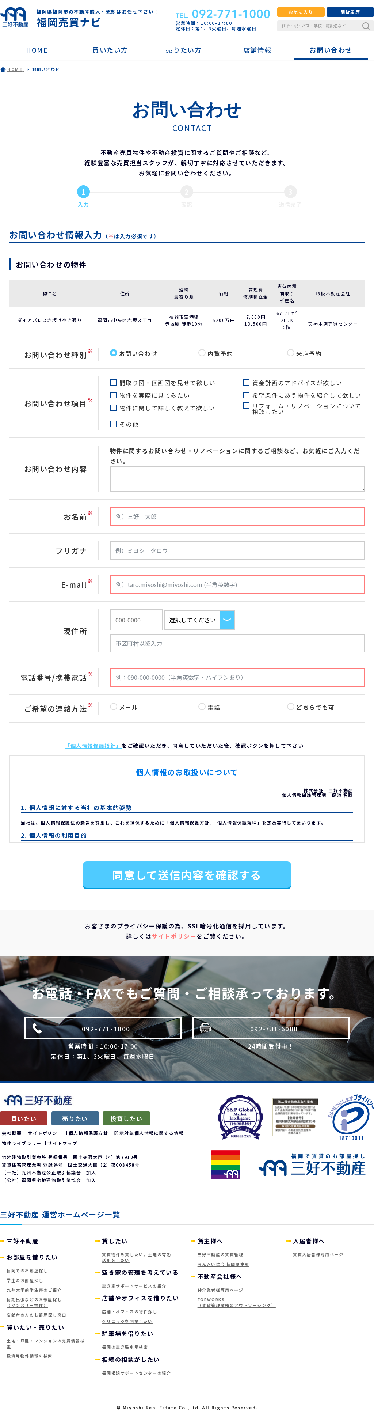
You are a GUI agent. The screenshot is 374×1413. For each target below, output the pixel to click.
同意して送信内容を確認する (187, 875)
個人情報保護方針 (88, 1133)
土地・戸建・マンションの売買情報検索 (46, 1343)
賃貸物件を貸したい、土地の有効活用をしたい (136, 1257)
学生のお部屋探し (25, 1280)
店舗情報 (257, 49)
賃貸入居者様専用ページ (318, 1254)
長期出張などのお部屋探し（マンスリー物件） (34, 1302)
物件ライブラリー (22, 1143)
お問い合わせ (330, 49)
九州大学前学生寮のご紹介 (34, 1290)
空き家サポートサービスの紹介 (134, 1286)
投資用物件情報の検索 (30, 1356)
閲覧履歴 (350, 12)
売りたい (75, 1118)
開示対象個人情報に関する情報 (149, 1133)
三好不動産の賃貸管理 (221, 1254)
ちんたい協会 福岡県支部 (223, 1264)
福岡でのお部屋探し (27, 1270)
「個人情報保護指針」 (93, 745)
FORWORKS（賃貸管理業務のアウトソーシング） (237, 1302)
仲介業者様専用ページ (221, 1290)
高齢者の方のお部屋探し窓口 (36, 1315)
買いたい (24, 1118)
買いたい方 (110, 49)
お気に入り (301, 12)
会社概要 (12, 1133)
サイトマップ (62, 1143)
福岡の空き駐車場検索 (125, 1347)
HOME (36, 49)
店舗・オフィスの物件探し (129, 1311)
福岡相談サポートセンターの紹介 (136, 1373)
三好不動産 (23, 1240)
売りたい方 (184, 49)
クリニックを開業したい (127, 1321)
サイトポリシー (174, 936)
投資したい (126, 1118)
